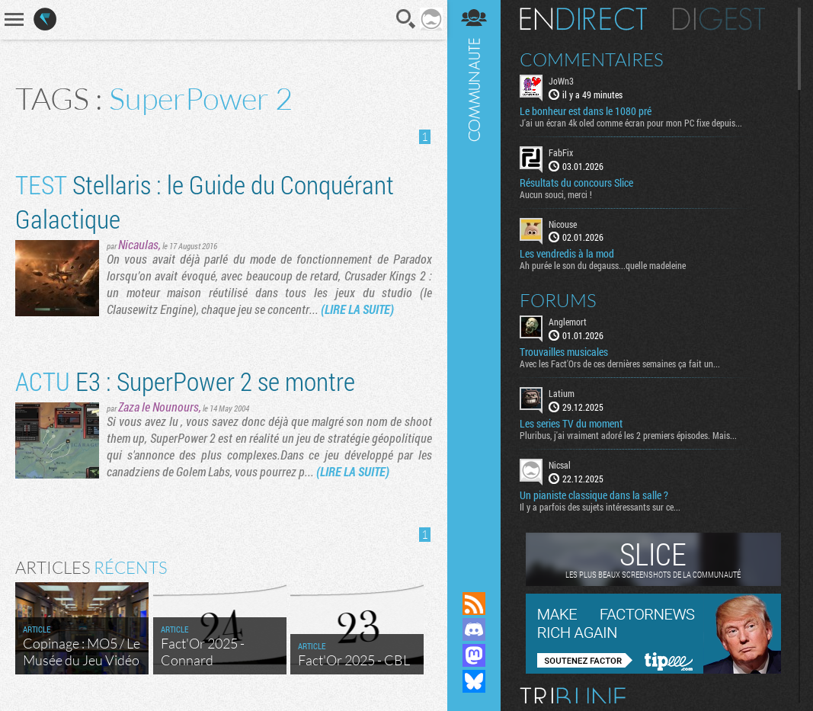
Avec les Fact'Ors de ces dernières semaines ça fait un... (620, 363)
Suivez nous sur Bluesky (474, 681)
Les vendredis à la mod (567, 254)
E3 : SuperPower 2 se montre (185, 381)
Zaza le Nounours (158, 407)
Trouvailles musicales (564, 352)
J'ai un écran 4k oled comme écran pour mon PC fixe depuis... (631, 123)
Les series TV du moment (571, 424)
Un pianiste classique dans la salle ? (594, 495)
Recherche (406, 19)
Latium (562, 393)
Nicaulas (138, 244)
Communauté (474, 281)
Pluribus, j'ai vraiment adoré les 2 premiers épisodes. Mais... (628, 435)
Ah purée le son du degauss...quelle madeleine (603, 265)
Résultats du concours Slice (576, 183)
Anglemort (568, 321)
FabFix (561, 152)
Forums (558, 300)
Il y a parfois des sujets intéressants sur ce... (600, 507)
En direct (583, 19)
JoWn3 (561, 81)
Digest (719, 19)
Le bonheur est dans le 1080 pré (585, 111)
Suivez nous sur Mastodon (474, 655)
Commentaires (592, 59)
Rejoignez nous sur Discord (474, 629)
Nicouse (563, 224)
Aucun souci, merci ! (556, 194)
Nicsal (560, 465)
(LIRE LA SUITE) (357, 309)
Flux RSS (474, 603)
